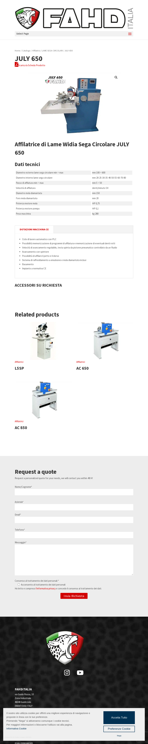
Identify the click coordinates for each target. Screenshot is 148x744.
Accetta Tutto (119, 717)
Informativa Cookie (16, 728)
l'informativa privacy (46, 588)
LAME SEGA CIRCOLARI (52, 50)
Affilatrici (36, 50)
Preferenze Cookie (119, 728)
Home (17, 50)
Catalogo (26, 50)
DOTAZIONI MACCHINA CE (34, 229)
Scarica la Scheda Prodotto (30, 65)
